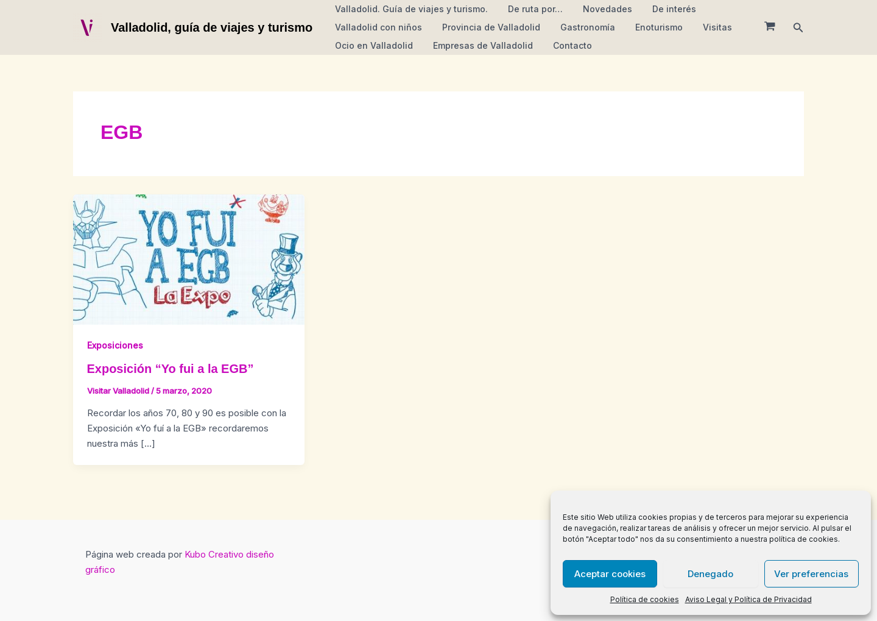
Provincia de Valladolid (486, 27)
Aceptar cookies (610, 574)
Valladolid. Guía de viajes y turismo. (409, 9)
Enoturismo (648, 27)
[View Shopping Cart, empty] (770, 27)
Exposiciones (115, 345)
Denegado (710, 574)
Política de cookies (644, 599)
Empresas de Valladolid (478, 45)
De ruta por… (530, 9)
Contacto (564, 45)
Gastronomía (579, 27)
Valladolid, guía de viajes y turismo (211, 27)
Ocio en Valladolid (372, 45)
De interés (663, 9)
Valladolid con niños (376, 27)
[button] (798, 27)
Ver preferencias (811, 574)
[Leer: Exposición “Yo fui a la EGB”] (189, 258)
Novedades (599, 9)
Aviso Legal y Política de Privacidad (748, 599)
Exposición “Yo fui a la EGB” (170, 368)
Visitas (703, 27)
